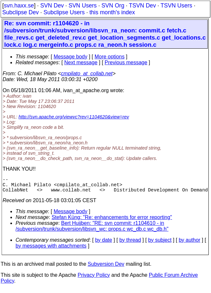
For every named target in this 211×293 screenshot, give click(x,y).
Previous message (126, 62)
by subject (159, 244)
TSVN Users (176, 5)
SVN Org (112, 5)
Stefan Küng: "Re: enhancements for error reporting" (112, 221)
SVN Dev (52, 5)
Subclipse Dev (20, 12)
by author (189, 244)
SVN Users (82, 5)
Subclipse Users (64, 12)
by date (103, 244)
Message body (70, 56)
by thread (130, 244)
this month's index (112, 12)
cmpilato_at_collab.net (86, 73)
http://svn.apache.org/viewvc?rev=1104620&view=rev (73, 116)
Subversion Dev (106, 268)
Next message (80, 62)
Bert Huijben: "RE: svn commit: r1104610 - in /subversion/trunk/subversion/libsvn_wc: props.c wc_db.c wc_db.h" (92, 230)
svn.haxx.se (19, 5)
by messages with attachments (51, 249)
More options (110, 56)
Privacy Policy (93, 279)
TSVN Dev (142, 5)
